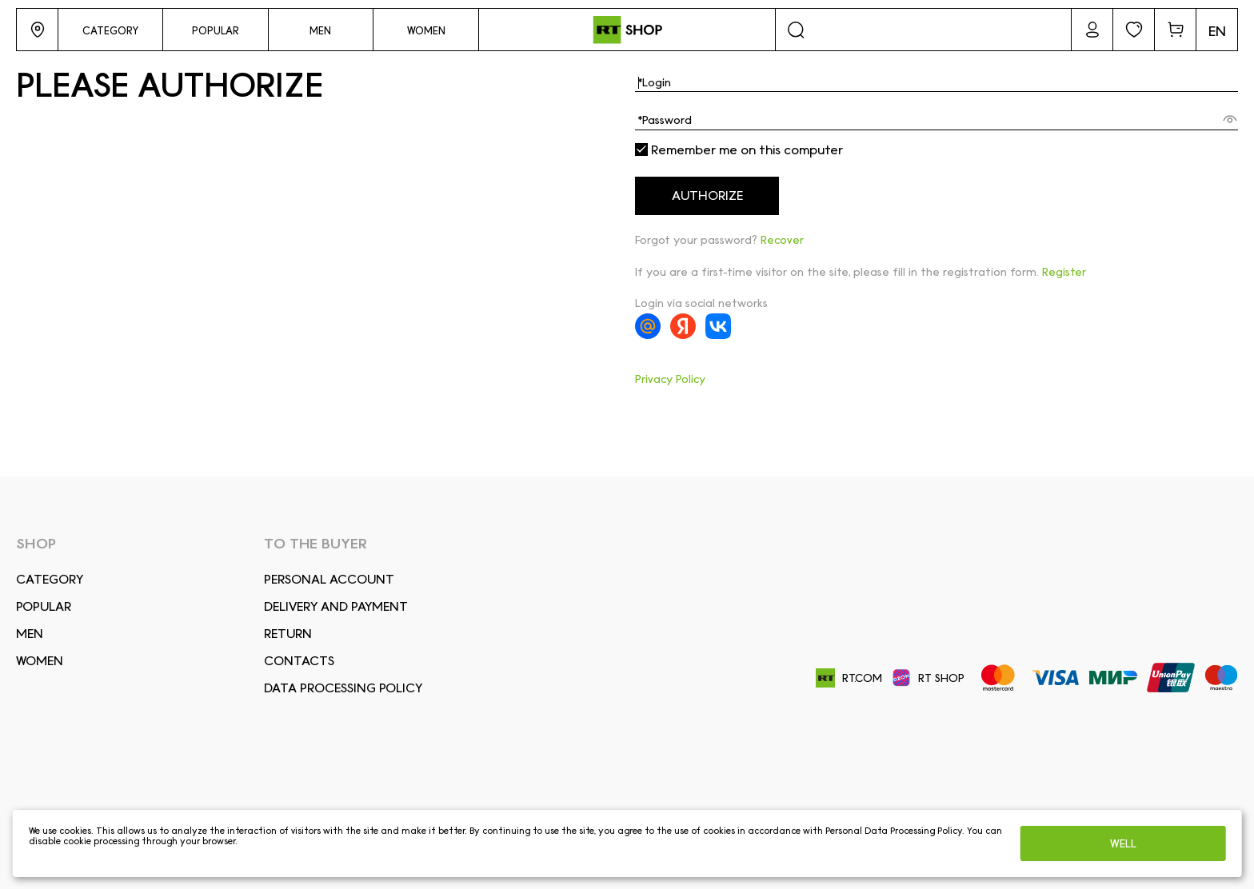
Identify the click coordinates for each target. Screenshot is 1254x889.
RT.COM (849, 678)
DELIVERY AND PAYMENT (336, 606)
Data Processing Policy (343, 688)
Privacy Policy (670, 379)
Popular (43, 606)
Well (1123, 843)
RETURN (288, 633)
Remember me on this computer (739, 150)
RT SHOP (928, 678)
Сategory (49, 579)
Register (1064, 272)
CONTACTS (299, 660)
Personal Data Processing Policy (893, 830)
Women (39, 660)
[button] (37, 29)
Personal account (329, 579)
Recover (782, 240)
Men (29, 633)
